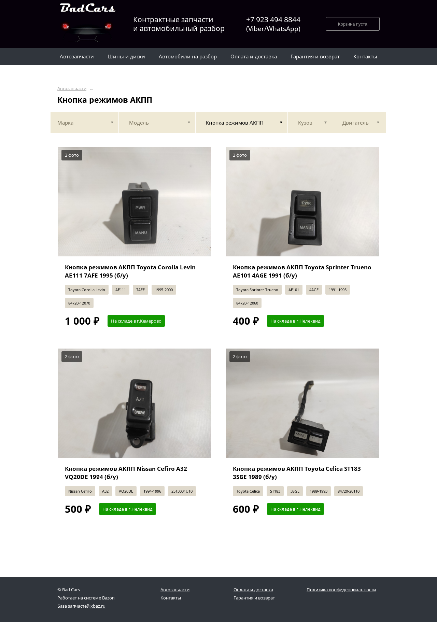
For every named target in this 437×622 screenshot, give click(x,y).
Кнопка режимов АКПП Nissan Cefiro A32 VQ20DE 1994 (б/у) (126, 473)
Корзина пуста (352, 24)
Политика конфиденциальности (341, 589)
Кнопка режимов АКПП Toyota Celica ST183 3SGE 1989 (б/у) (297, 473)
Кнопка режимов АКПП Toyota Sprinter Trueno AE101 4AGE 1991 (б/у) (302, 271)
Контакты (170, 598)
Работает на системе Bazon (86, 598)
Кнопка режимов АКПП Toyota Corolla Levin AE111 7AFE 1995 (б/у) (130, 271)
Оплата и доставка (253, 589)
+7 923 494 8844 (273, 24)
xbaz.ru (97, 606)
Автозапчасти (71, 88)
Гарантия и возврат (254, 598)
